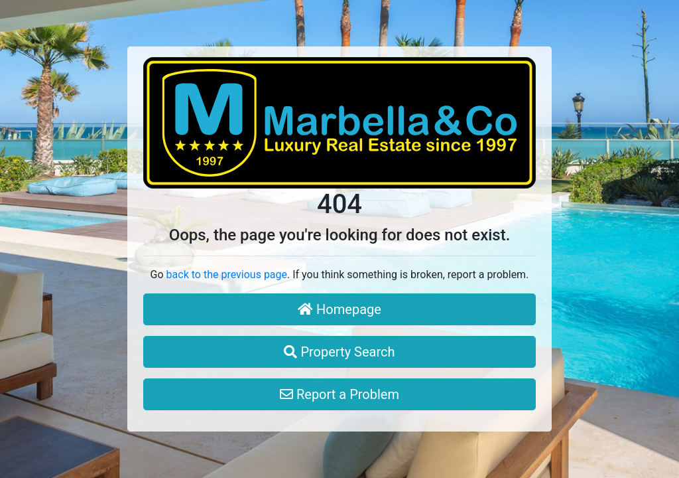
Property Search (339, 352)
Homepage (339, 309)
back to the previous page (226, 274)
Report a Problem (339, 394)
